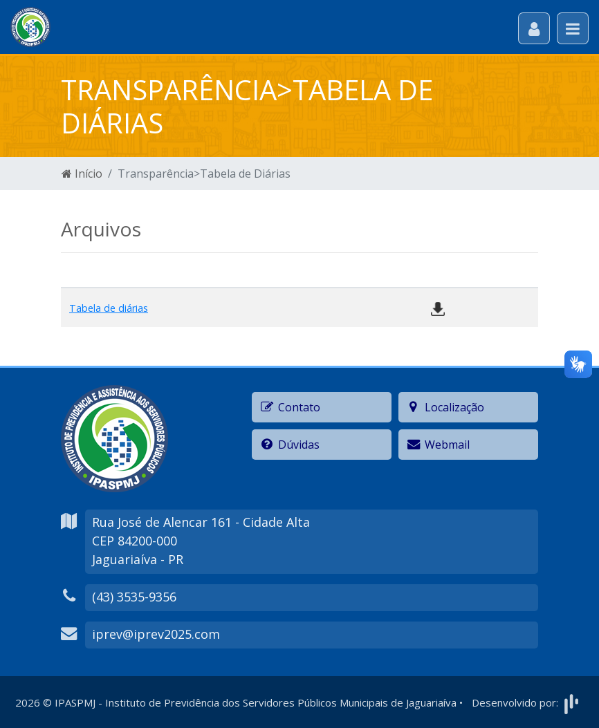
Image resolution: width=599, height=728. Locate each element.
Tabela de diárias (108, 308)
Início (82, 173)
